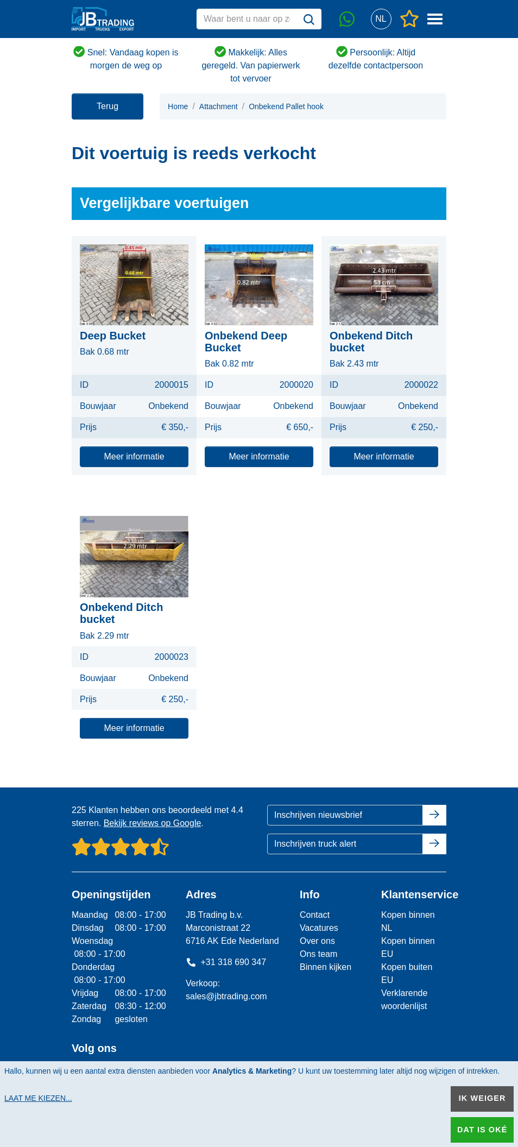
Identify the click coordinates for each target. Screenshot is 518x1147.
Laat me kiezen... (38, 1098)
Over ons (317, 941)
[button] (381, 19)
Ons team (318, 954)
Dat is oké (482, 1129)
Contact (315, 914)
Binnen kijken (325, 967)
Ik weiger (482, 1098)
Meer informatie (134, 456)
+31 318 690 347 (226, 962)
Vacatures (319, 927)
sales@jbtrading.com (226, 996)
